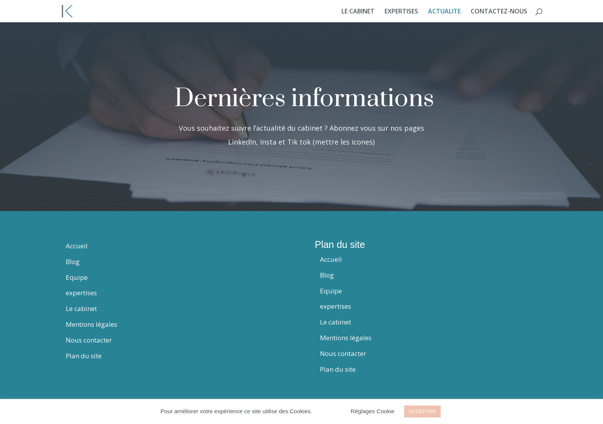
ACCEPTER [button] (422, 411)
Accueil (77, 245)
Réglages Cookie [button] (373, 411)
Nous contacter (89, 340)
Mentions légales (91, 324)
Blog (73, 261)
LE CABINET (358, 11)
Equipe (77, 277)
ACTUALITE (444, 11)
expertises (81, 292)
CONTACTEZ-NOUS (499, 11)
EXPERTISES (401, 11)
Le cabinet (81, 308)
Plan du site (84, 355)
